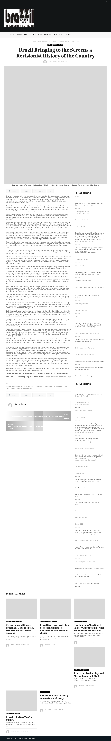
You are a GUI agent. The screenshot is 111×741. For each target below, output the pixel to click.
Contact (32, 34)
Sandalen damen (81, 310)
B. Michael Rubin (15, 731)
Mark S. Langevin (15, 644)
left (66, 386)
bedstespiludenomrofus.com (84, 241)
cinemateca (49, 386)
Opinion (14, 621)
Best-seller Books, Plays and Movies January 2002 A (89, 674)
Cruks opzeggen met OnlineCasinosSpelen (82, 212)
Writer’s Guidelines (44, 34)
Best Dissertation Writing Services (87, 333)
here (89, 280)
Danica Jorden (54, 61)
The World (68, 34)
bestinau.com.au (84, 361)
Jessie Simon (48, 709)
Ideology (8, 621)
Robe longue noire (81, 303)
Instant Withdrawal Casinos (84, 448)
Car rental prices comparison (85, 354)
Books (76, 669)
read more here (93, 274)
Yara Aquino (82, 642)
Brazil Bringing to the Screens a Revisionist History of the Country (58, 41)
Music (47, 692)
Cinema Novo (39, 386)
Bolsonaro (16, 386)
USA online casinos (81, 259)
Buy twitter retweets (82, 376)
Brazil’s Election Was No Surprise (19, 718)
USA (18, 713)
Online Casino (80, 226)
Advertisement (22, 34)
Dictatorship (59, 386)
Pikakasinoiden (80, 266)
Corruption (43, 621)
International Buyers (91, 340)
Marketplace (58, 34)
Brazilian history (27, 386)
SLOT (77, 197)
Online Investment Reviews (84, 348)
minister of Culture (21, 388)
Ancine (8, 386)
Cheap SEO (79, 317)
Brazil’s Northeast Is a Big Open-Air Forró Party (54, 697)
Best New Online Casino (83, 220)
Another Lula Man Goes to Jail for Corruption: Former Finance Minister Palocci (89, 627)
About (12, 34)
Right (31, 388)
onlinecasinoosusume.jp (83, 442)
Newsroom (48, 644)
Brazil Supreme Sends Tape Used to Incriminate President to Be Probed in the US (55, 629)
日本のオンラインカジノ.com (89, 204)
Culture (55, 44)
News (49, 621)
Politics (60, 44)
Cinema (34, 41)
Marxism (10, 388)
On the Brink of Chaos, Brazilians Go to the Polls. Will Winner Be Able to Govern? (20, 629)
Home (6, 34)
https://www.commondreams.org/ (58, 377)
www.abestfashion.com (86, 368)
